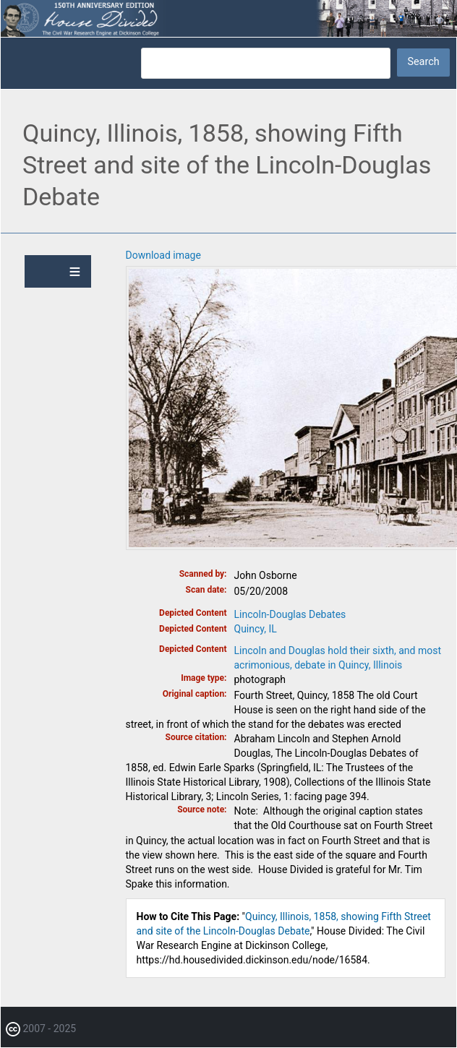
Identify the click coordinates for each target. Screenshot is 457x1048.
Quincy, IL (255, 629)
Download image (163, 255)
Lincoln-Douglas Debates (290, 614)
